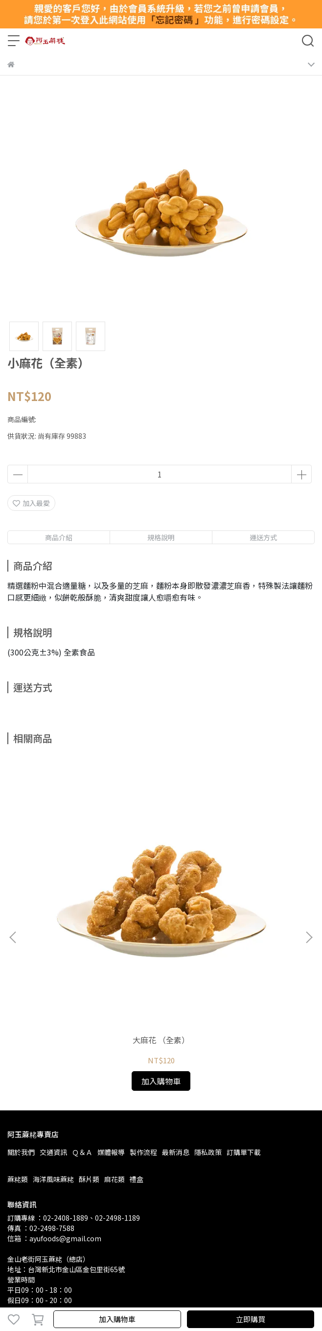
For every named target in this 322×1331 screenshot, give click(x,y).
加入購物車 (117, 1319)
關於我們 (21, 1013)
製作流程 (143, 1013)
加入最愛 (31, 503)
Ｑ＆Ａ (82, 1013)
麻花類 (114, 1040)
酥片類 (89, 1040)
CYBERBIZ (208, 1294)
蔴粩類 (17, 1040)
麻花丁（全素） (230, 900)
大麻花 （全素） (91, 900)
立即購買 (250, 1319)
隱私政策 (208, 1013)
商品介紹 (58, 537)
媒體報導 (111, 1013)
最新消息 (175, 1013)
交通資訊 (53, 1013)
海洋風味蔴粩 (53, 1040)
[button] (309, 868)
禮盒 (136, 1040)
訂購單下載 (244, 1013)
